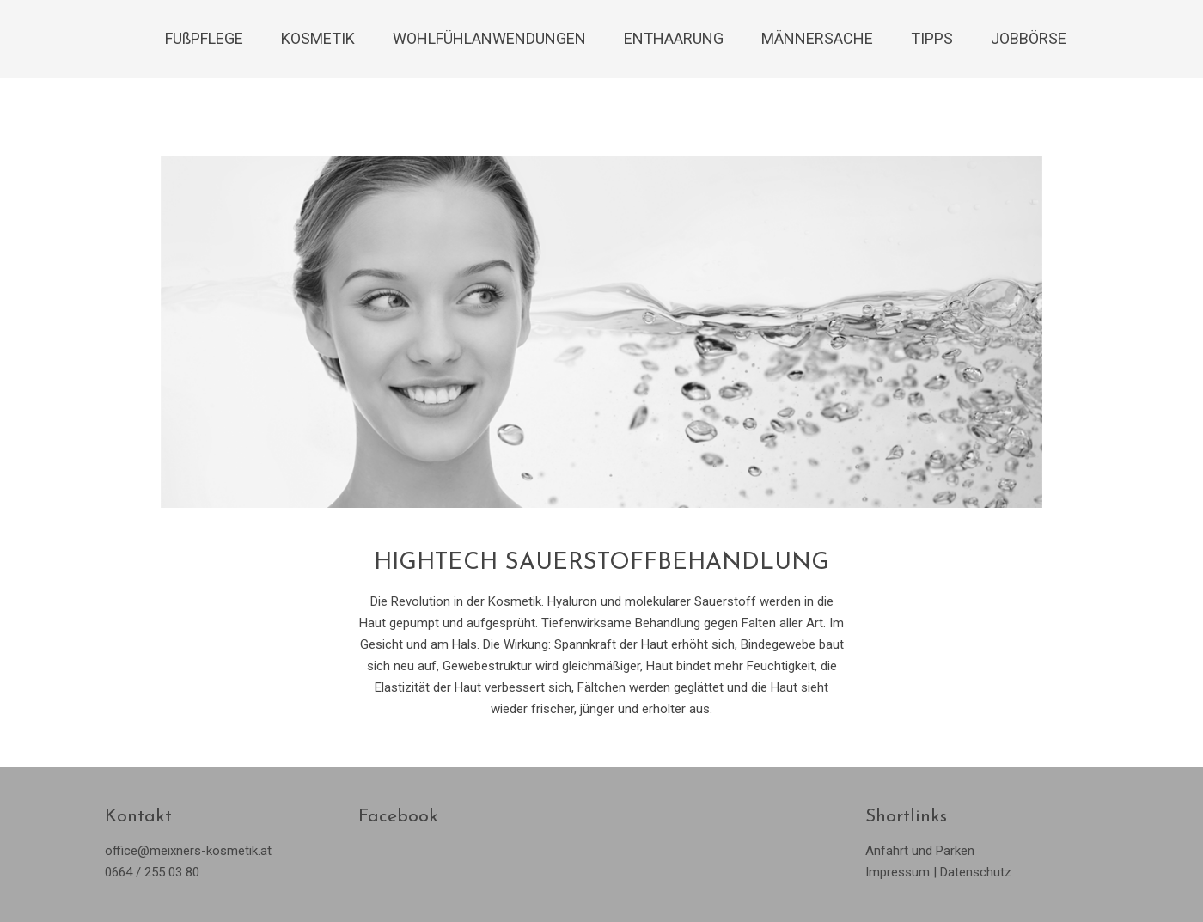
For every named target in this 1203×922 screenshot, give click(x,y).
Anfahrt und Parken (919, 850)
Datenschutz (975, 872)
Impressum (897, 872)
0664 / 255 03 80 (152, 872)
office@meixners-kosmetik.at (188, 850)
